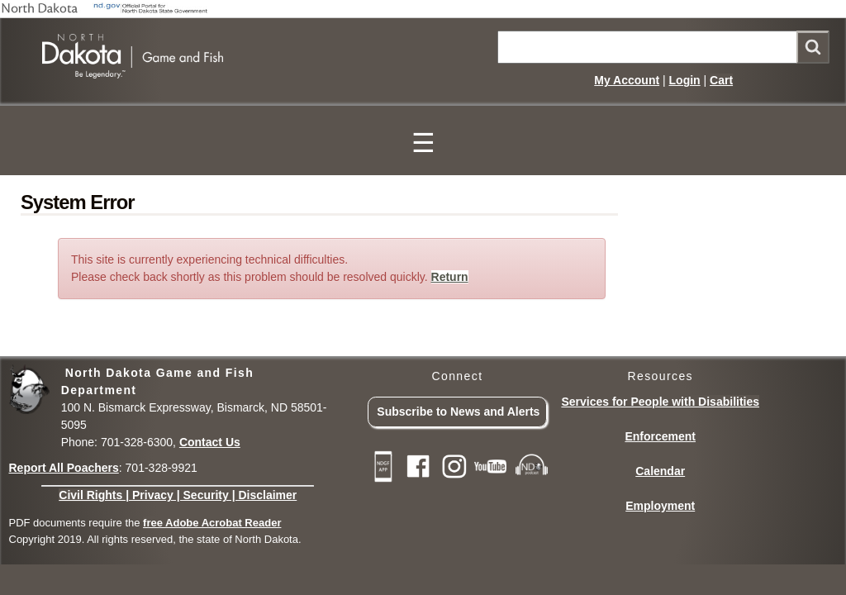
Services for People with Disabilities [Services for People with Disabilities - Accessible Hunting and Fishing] (660, 401)
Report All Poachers (64, 467)
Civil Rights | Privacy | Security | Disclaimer (178, 495)
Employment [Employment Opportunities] (660, 505)
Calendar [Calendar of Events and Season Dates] (660, 471)
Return (449, 276)
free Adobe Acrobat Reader (212, 522)
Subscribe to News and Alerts (458, 411)
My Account (626, 80)
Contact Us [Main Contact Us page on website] (209, 442)
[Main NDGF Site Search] (663, 47)
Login (685, 80)
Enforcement (660, 436)
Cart (721, 80)
